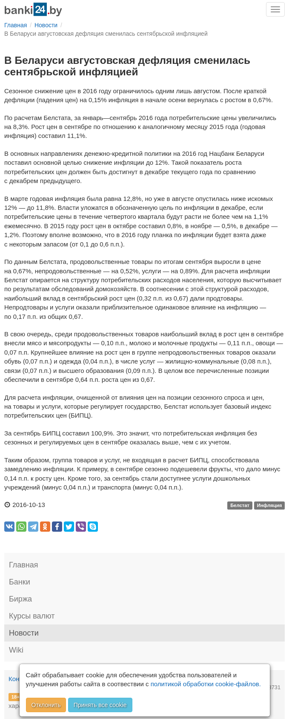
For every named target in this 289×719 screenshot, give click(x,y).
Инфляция (269, 505)
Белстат (239, 505)
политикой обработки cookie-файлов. (206, 683)
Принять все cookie (100, 705)
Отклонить (46, 705)
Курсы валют (31, 616)
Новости (24, 633)
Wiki (16, 650)
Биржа (20, 599)
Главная (23, 565)
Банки (19, 582)
